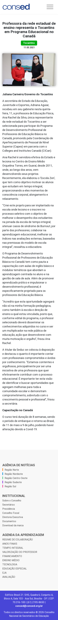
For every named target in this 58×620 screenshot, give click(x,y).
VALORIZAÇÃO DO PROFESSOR (19, 551)
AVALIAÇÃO (8, 576)
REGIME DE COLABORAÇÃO (17, 539)
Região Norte (12, 469)
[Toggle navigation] (50, 7)
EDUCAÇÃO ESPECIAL (14, 568)
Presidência (8, 508)
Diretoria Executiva (12, 517)
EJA (4, 572)
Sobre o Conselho (11, 500)
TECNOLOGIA (9, 564)
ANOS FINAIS (9, 543)
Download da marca (13, 525)
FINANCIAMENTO (12, 556)
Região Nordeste (14, 473)
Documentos (9, 521)
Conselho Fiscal (10, 512)
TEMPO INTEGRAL (12, 547)
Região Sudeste (13, 482)
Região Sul (10, 486)
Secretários (8, 504)
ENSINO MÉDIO (10, 560)
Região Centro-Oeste (16, 478)
